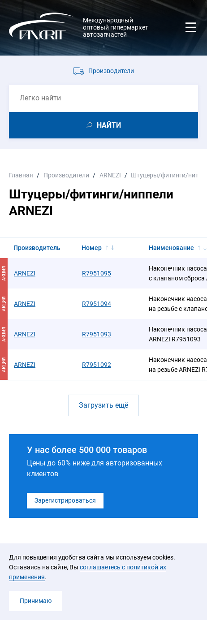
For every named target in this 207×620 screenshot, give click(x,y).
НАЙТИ (109, 125)
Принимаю (36, 600)
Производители (111, 70)
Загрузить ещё (103, 405)
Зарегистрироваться (65, 500)
